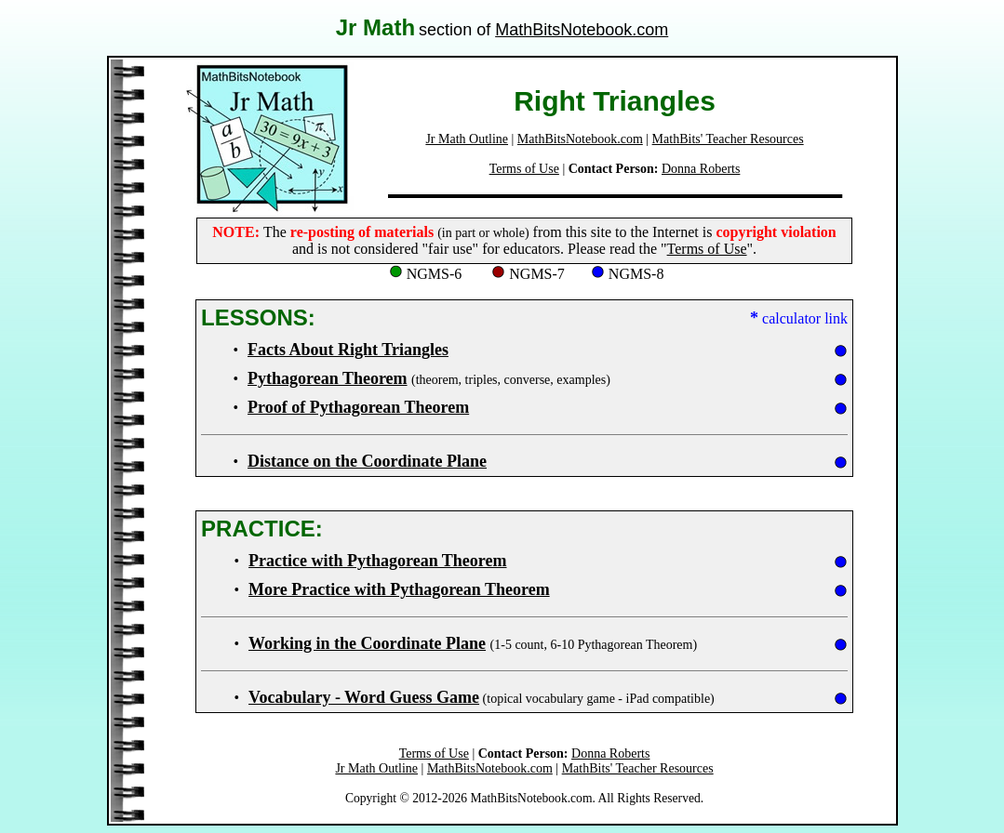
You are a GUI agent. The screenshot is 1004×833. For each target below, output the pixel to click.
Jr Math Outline (466, 139)
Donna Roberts (701, 169)
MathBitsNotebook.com (581, 29)
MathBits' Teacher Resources (728, 139)
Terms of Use (524, 169)
